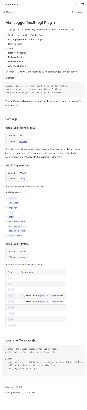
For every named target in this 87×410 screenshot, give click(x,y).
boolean (23, 141)
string (22, 178)
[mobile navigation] (82, 4)
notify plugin (16, 101)
